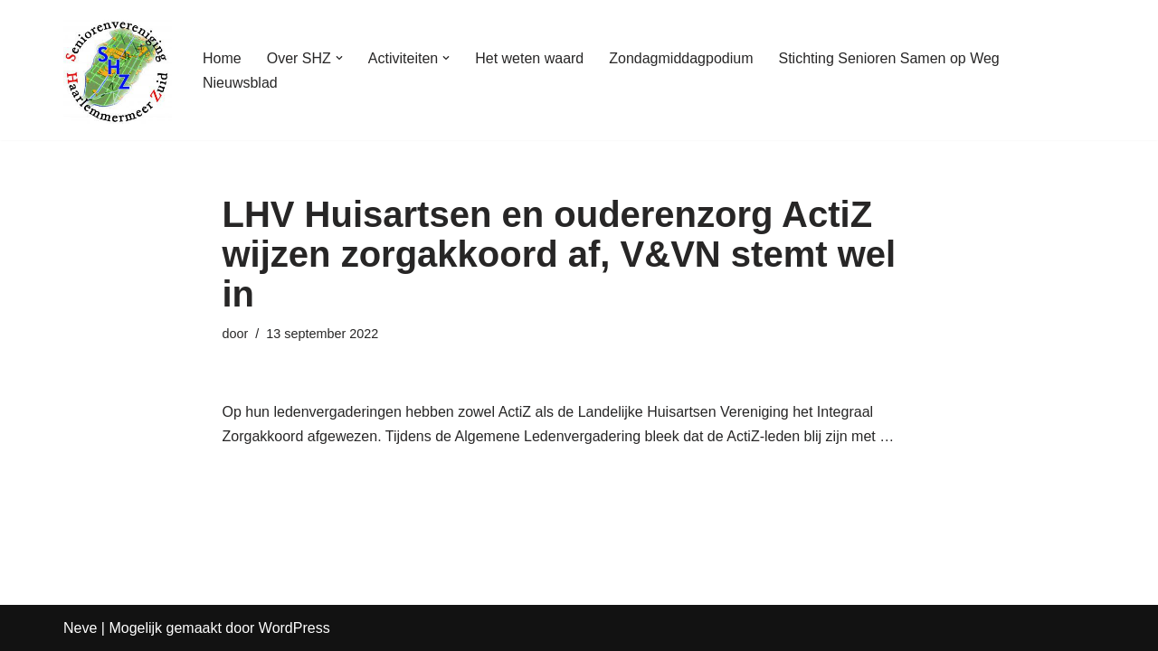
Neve (80, 628)
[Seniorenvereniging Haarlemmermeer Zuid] (117, 70)
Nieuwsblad (240, 82)
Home (222, 58)
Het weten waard (529, 58)
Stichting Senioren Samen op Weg (888, 58)
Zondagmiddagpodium (681, 58)
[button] (339, 57)
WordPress (294, 628)
